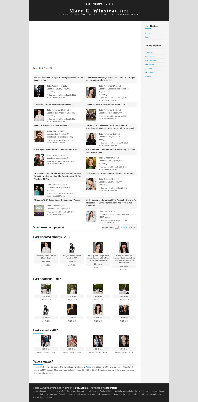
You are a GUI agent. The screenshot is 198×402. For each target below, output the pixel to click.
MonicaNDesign (81, 388)
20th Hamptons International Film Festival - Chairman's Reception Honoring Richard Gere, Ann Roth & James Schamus (109, 203)
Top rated (148, 68)
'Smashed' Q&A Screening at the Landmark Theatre (57, 200)
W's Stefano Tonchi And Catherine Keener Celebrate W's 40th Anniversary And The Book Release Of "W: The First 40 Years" (58, 176)
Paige (87, 367)
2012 (51, 68)
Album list (149, 53)
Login (147, 37)
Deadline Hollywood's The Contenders (51, 125)
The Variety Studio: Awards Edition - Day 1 (53, 104)
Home (87, 4)
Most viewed (150, 64)
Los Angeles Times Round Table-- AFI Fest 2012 (56, 149)
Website (97, 4)
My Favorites (150, 72)
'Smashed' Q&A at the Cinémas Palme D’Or (105, 104)
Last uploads (150, 56)
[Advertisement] (85, 44)
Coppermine (110, 388)
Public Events (43, 68)
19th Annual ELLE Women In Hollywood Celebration (109, 173)
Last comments (151, 60)
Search (148, 76)
